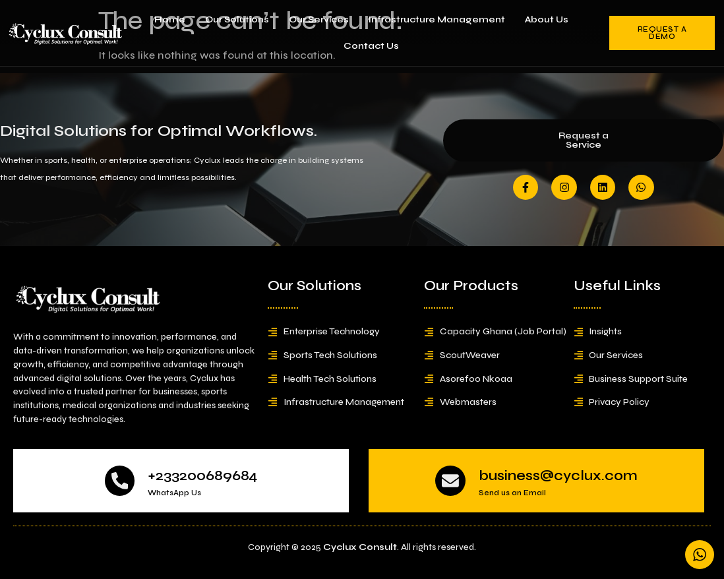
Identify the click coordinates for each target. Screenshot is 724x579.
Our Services (319, 19)
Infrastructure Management (437, 19)
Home (169, 19)
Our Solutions (237, 19)
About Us (546, 19)
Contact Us (371, 45)
